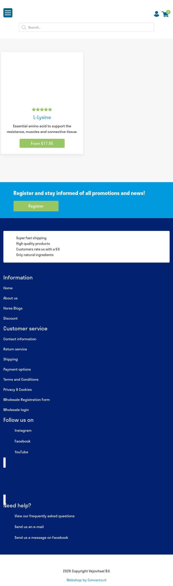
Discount (10, 318)
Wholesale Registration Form (26, 399)
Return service (15, 349)
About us (10, 298)
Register (36, 206)
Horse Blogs (13, 308)
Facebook (17, 441)
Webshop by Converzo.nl (86, 580)
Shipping (10, 359)
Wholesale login (16, 409)
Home (8, 288)
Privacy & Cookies (17, 389)
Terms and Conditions (21, 379)
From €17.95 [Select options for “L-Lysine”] (42, 143)
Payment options (17, 369)
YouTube (15, 452)
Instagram (17, 430)
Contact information (19, 339)
